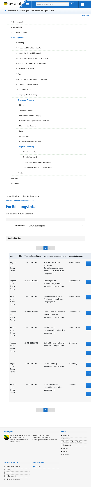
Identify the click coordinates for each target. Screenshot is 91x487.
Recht (21, 131)
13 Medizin (20, 173)
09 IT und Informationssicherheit (28, 84)
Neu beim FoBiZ (16, 27)
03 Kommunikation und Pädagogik (28, 53)
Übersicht (66, 436)
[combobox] (52, 4)
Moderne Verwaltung (13, 479)
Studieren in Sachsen (13, 467)
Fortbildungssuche (17, 22)
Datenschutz (67, 445)
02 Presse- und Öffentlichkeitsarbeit (29, 48)
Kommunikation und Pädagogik (30, 115)
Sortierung (20, 225)
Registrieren (15, 183)
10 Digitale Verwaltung (24, 89)
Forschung (10, 473)
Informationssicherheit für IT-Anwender (37, 167)
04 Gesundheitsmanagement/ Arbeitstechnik (32, 58)
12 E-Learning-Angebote (25, 100)
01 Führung (20, 43)
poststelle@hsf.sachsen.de (47, 440)
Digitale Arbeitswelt (30, 157)
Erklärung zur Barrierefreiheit (72, 442)
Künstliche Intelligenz (31, 152)
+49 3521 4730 (43, 435)
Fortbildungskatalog (18, 37)
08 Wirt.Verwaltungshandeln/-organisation (31, 79)
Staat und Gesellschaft (27, 126)
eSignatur (66, 454)
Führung (22, 105)
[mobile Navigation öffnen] (27, 4)
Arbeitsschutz (24, 136)
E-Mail (38, 467)
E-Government (11, 476)
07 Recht (19, 74)
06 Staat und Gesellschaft (25, 69)
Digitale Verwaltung (26, 147)
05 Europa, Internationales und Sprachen (31, 63)
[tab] (31, 432)
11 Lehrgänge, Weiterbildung (26, 95)
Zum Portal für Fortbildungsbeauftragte (19, 201)
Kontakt (65, 448)
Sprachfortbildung (26, 110)
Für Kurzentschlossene (19, 32)
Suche (65, 451)
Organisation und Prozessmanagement (37, 162)
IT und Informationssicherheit (30, 142)
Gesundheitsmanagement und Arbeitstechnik (35, 121)
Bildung (9, 470)
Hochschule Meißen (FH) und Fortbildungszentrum (31, 10)
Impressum (66, 439)
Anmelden (85, 16)
